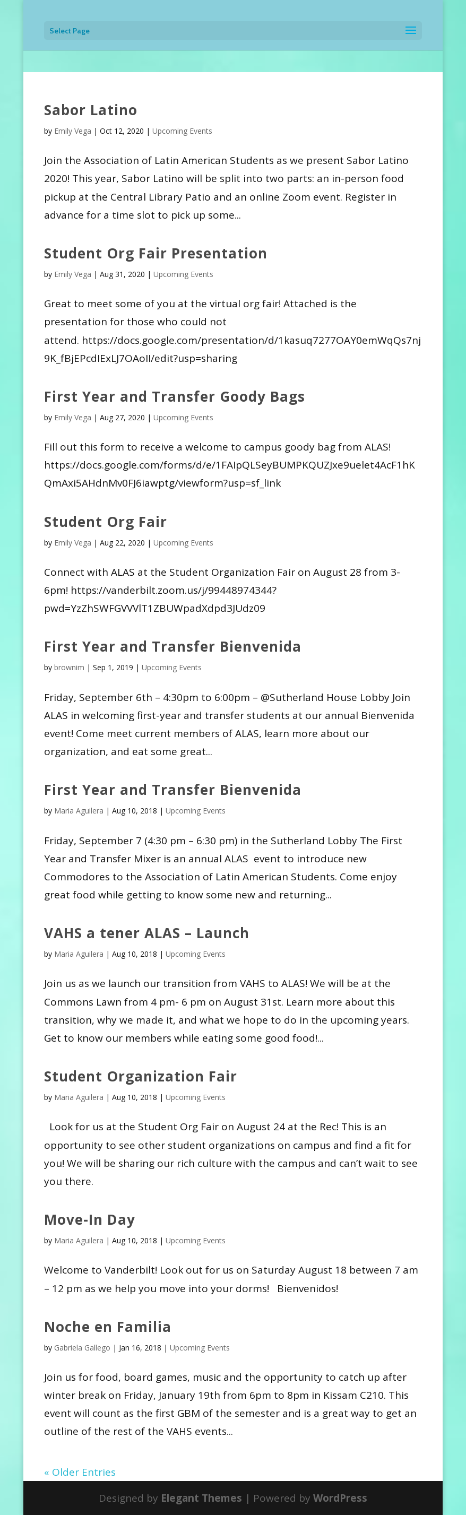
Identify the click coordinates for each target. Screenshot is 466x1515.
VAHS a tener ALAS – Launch (146, 932)
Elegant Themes (201, 1498)
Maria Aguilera (78, 811)
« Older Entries (80, 1472)
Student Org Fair (105, 521)
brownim (69, 667)
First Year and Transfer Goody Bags (174, 396)
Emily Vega (72, 131)
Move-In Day (89, 1219)
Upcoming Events (182, 131)
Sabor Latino (90, 109)
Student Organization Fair (140, 1076)
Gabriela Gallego (82, 1348)
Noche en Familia (107, 1326)
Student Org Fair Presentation (155, 253)
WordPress (340, 1498)
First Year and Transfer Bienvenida (172, 646)
